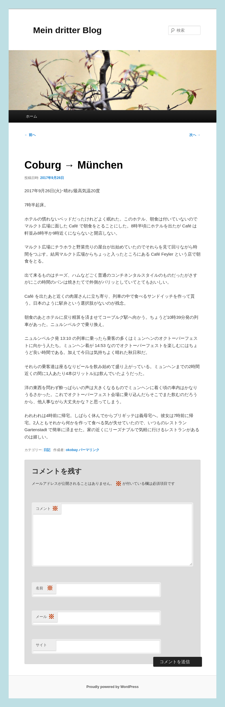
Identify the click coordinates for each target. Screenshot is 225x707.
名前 (44, 588)
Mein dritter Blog (63, 30)
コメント (47, 509)
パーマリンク (89, 450)
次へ (195, 135)
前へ (30, 135)
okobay (72, 450)
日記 (47, 450)
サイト (41, 645)
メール (45, 617)
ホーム (31, 116)
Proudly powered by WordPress (112, 687)
